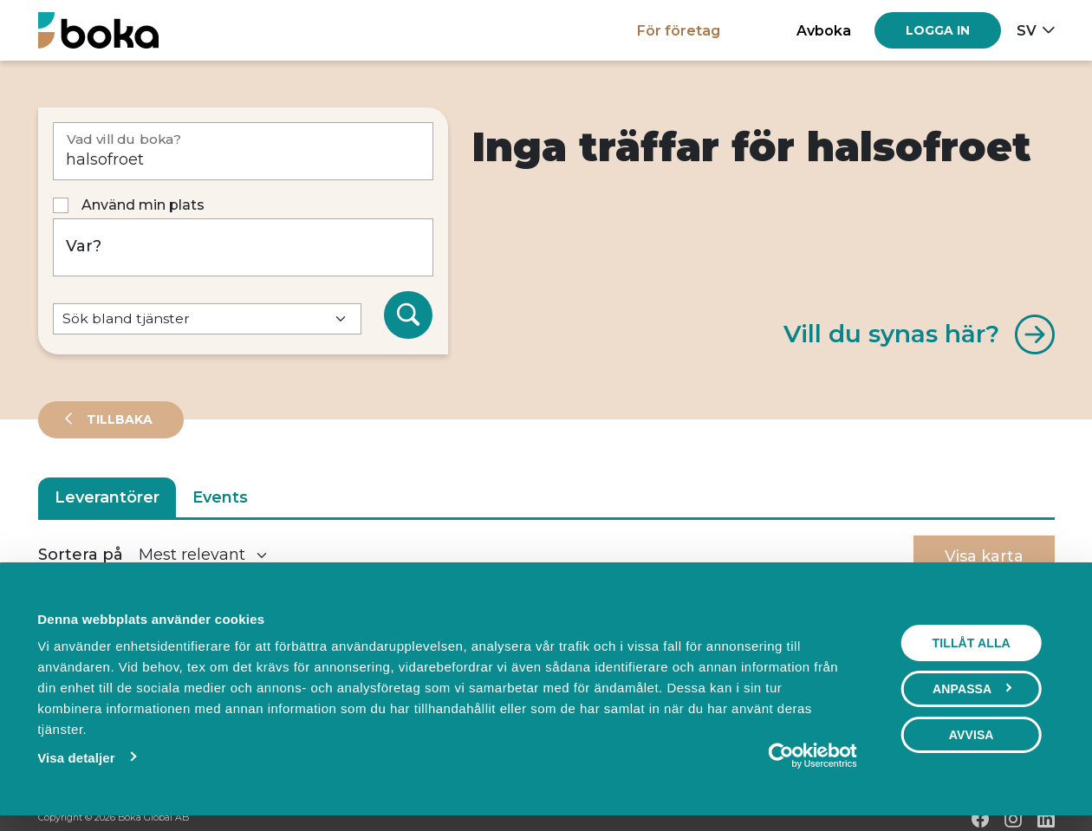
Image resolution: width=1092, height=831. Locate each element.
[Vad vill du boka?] (243, 151)
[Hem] (98, 30)
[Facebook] (980, 819)
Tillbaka (118, 419)
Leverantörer (107, 497)
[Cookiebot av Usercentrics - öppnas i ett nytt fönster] (781, 756)
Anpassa (972, 689)
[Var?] (243, 247)
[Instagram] (1013, 819)
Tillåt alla (972, 643)
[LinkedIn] (1046, 819)
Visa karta (984, 556)
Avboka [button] (823, 30)
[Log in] (937, 30)
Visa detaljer (75, 757)
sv (1027, 30)
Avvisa (971, 735)
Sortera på (80, 554)
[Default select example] (207, 319)
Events (220, 497)
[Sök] (408, 315)
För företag (678, 30)
